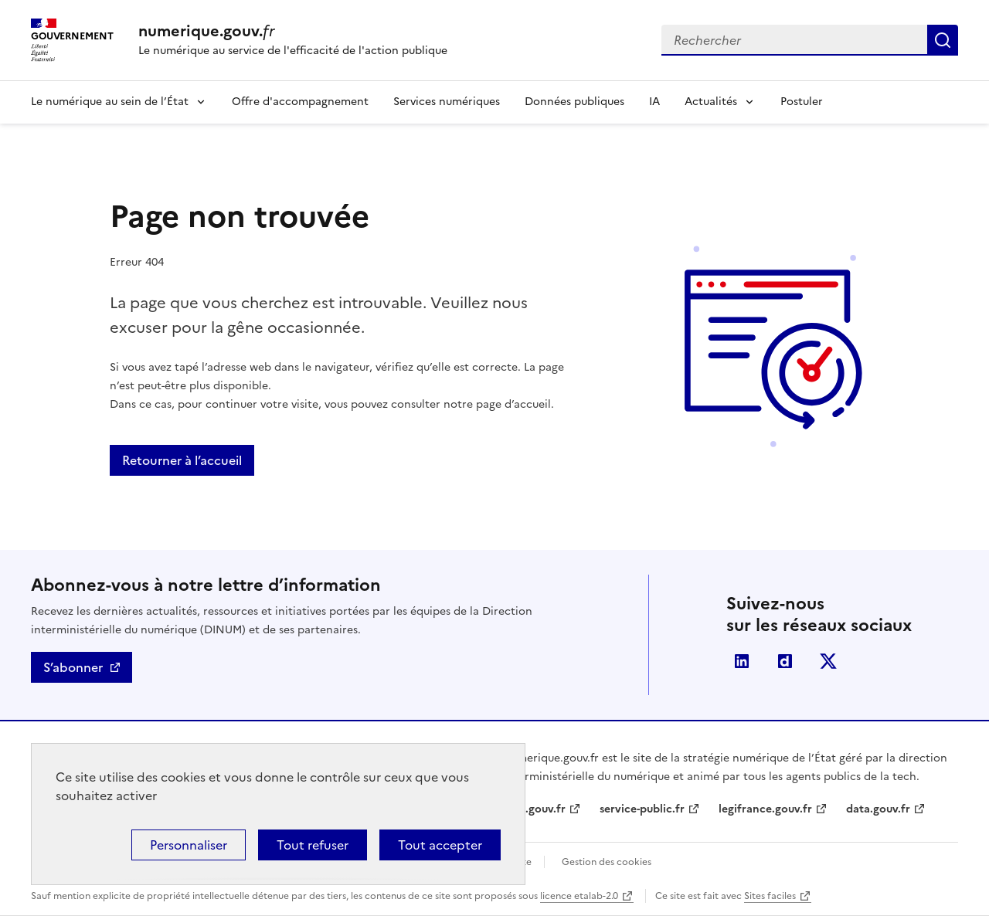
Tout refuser (312, 845)
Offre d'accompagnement (300, 101)
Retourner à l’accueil (182, 460)
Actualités (711, 101)
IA (654, 101)
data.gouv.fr (878, 809)
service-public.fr (642, 809)
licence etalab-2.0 (579, 896)
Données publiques (574, 101)
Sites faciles (770, 896)
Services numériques (446, 101)
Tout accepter (440, 845)
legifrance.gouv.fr (765, 809)
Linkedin (741, 661)
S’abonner (73, 667)
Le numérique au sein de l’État (110, 101)
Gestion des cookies (606, 862)
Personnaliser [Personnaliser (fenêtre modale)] (188, 845)
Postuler (801, 101)
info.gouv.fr (535, 809)
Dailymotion (785, 661)
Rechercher (942, 40)
